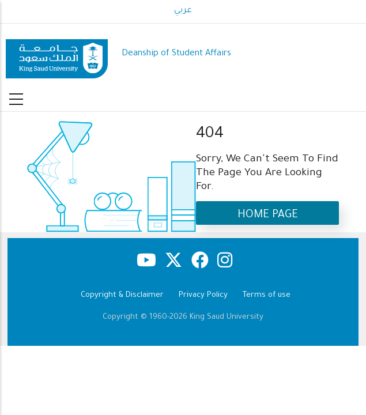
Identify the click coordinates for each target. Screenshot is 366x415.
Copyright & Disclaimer (122, 295)
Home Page (267, 215)
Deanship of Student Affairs (176, 54)
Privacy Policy (203, 295)
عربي (183, 11)
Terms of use (266, 295)
